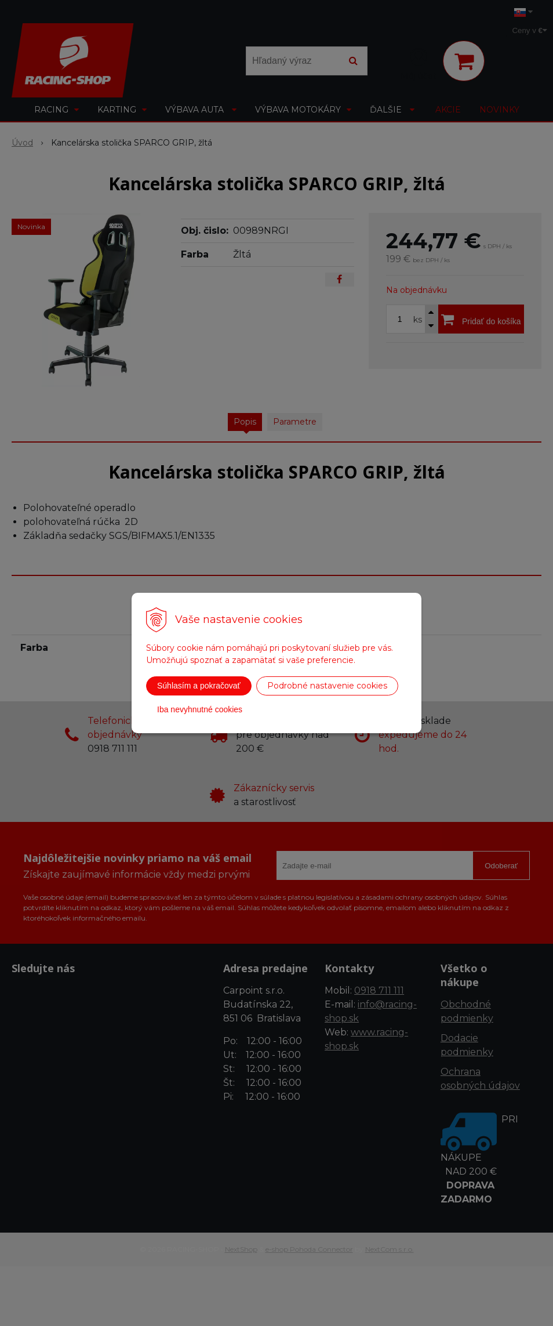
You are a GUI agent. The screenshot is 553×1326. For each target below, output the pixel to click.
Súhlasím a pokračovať (199, 685)
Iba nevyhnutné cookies (199, 709)
